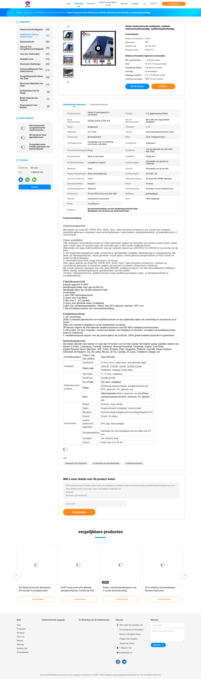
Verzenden (79, 512)
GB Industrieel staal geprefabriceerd (37, 136)
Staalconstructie (34, 41)
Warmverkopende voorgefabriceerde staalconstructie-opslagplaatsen (37, 127)
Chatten (34, 187)
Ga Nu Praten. (174, 4)
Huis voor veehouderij (34, 54)
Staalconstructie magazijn (34, 29)
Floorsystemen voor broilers (34, 106)
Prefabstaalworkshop (134, 463)
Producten (21, 629)
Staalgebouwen (34, 59)
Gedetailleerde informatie (74, 104)
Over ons (20, 637)
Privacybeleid (22, 652)
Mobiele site (22, 648)
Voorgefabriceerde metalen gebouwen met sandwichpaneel (39, 146)
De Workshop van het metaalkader (106, 463)
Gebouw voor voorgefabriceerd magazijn (34, 48)
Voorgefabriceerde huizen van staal (34, 77)
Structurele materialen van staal (34, 84)
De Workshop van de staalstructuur (34, 35)
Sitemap (20, 644)
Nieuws (20, 640)
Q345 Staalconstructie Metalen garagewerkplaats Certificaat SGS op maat (77, 590)
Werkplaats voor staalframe (75, 463)
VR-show (20, 633)
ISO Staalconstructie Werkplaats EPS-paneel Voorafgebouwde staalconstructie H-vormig (35, 590)
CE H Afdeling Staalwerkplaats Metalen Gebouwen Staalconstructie (160, 590)
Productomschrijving (99, 104)
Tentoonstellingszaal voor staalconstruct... (34, 70)
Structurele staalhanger (34, 64)
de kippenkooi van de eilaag (34, 92)
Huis (19, 625)
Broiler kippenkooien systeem (34, 99)
